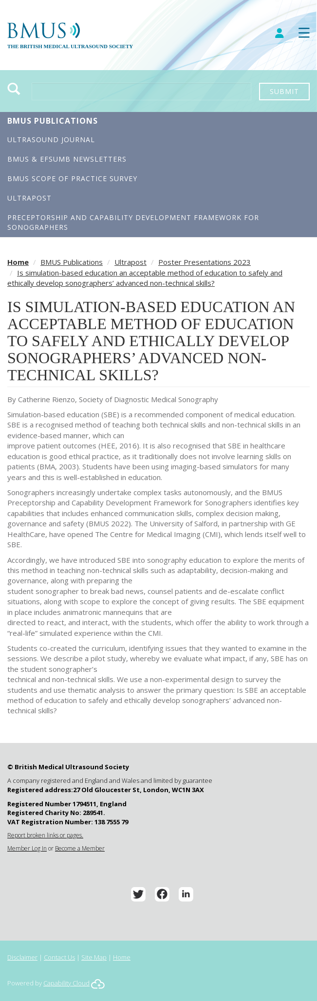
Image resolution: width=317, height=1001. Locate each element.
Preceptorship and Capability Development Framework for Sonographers (133, 222)
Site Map (94, 957)
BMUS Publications (52, 120)
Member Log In (27, 848)
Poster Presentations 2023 (204, 262)
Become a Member (80, 848)
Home (18, 262)
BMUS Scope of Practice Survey (72, 178)
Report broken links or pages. (45, 835)
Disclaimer (22, 957)
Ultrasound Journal (51, 139)
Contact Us (59, 957)
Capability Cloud (66, 983)
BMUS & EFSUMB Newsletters (67, 159)
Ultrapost (29, 198)
